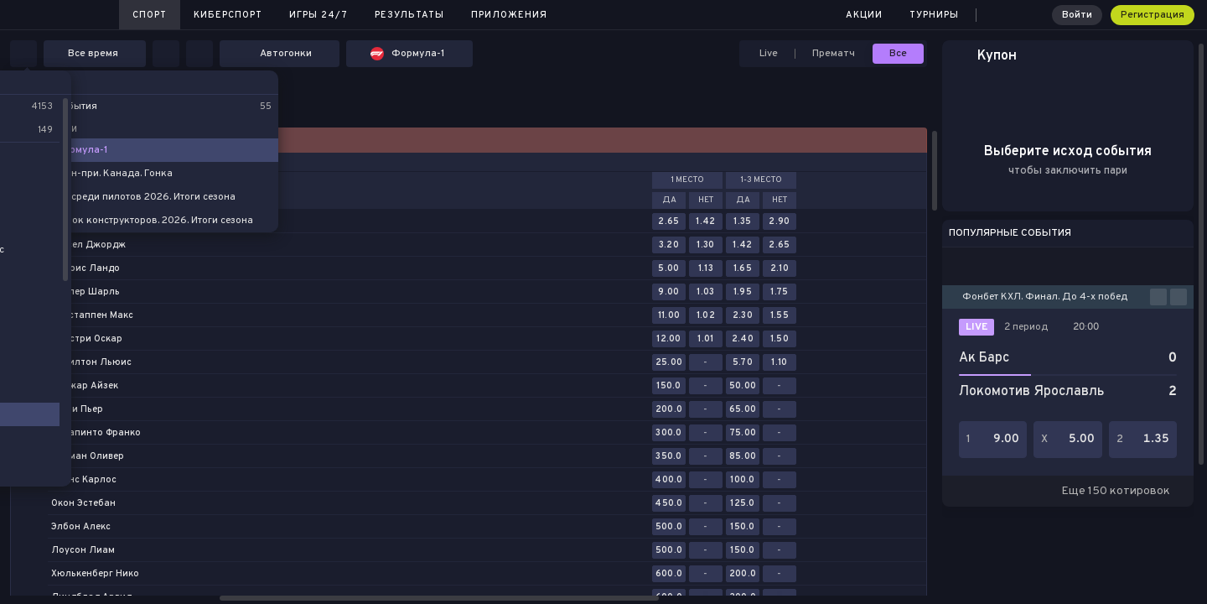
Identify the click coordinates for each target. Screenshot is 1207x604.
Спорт (149, 15)
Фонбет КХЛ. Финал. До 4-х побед (1044, 297)
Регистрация (1152, 15)
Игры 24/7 (318, 15)
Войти (1077, 15)
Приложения (509, 15)
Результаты (409, 15)
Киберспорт (228, 15)
